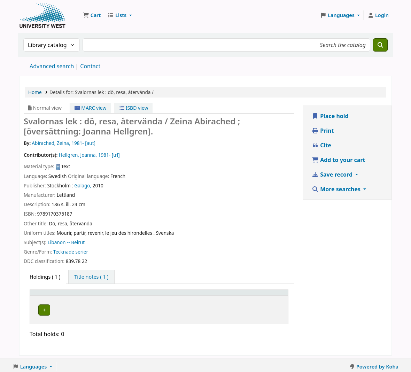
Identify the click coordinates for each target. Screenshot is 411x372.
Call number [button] (163, 296)
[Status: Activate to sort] (218, 296)
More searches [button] (337, 189)
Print (323, 130)
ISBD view (133, 107)
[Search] (380, 45)
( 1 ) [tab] (45, 276)
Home (35, 92)
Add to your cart (338, 160)
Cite (321, 145)
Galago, (82, 185)
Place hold (330, 116)
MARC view (91, 107)
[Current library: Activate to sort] (110, 296)
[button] (91, 15)
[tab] (91, 277)
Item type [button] (45, 296)
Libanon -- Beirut (66, 242)
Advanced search (52, 66)
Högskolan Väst (97, 309)
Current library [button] (97, 296)
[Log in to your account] (378, 15)
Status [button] (212, 296)
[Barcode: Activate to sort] (262, 296)
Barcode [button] (249, 296)
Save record (333, 174)
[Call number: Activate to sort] (173, 296)
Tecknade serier (70, 251)
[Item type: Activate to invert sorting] (53, 296)
